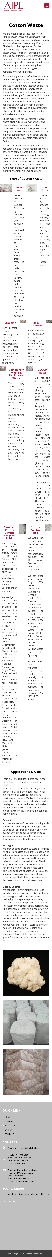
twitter (9, 1201)
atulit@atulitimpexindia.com (26, 1170)
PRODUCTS (10, 1125)
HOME (7, 1117)
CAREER (8, 1129)
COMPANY (9, 1121)
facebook (5, 1201)
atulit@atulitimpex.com (24, 1173)
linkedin (14, 1201)
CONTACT (9, 1134)
